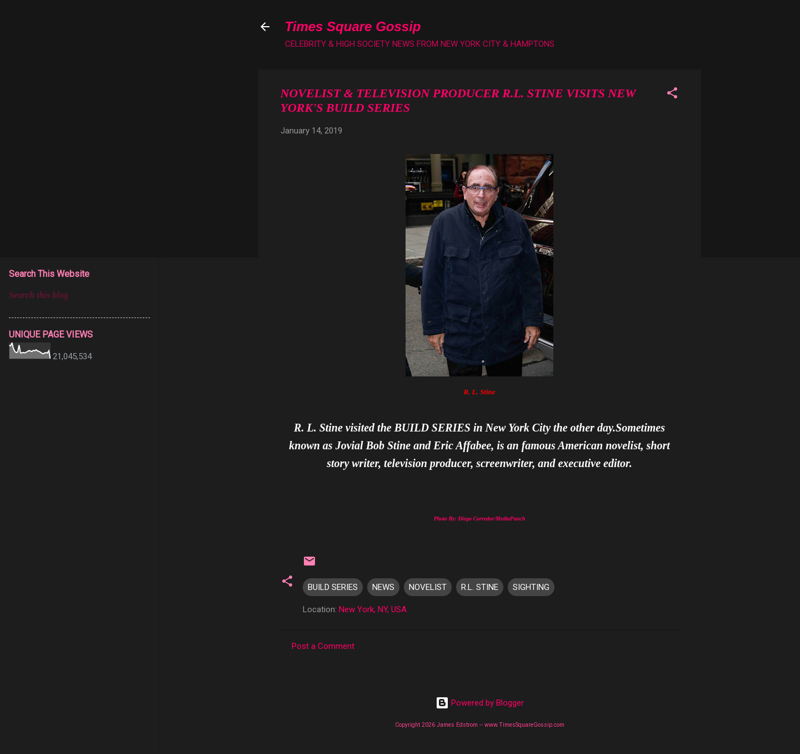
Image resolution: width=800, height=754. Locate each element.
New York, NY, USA (373, 609)
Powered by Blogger (480, 703)
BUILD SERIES (333, 587)
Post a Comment (323, 646)
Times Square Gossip (353, 26)
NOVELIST (428, 587)
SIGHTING (531, 587)
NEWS (383, 587)
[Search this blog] (79, 295)
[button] (672, 94)
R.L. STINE (479, 587)
